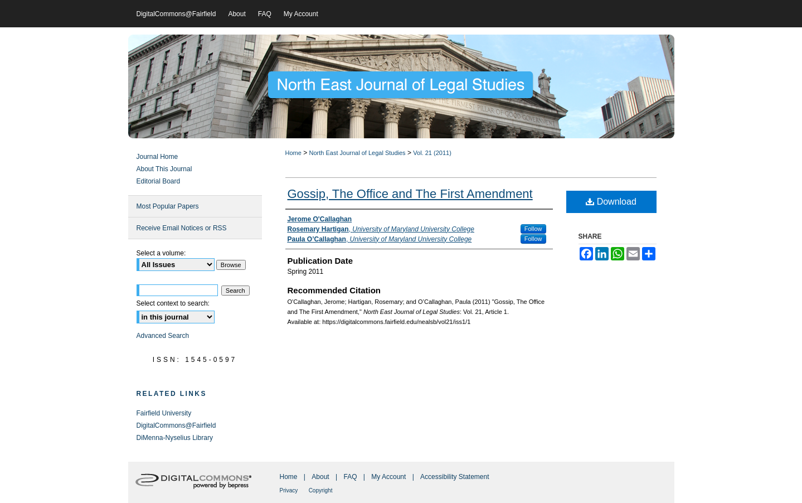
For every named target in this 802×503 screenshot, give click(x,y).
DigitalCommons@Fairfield (176, 425)
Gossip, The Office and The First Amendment (410, 194)
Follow (533, 228)
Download (611, 201)
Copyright (321, 490)
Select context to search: (173, 303)
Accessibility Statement (454, 477)
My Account (388, 477)
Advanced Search (163, 336)
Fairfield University (164, 413)
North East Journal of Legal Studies (357, 152)
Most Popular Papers (168, 206)
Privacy (289, 490)
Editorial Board (159, 181)
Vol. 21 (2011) (432, 152)
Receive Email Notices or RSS (182, 228)
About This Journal (164, 169)
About (320, 477)
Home (293, 152)
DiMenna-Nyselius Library (175, 438)
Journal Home (157, 157)
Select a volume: (161, 253)
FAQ (350, 477)
